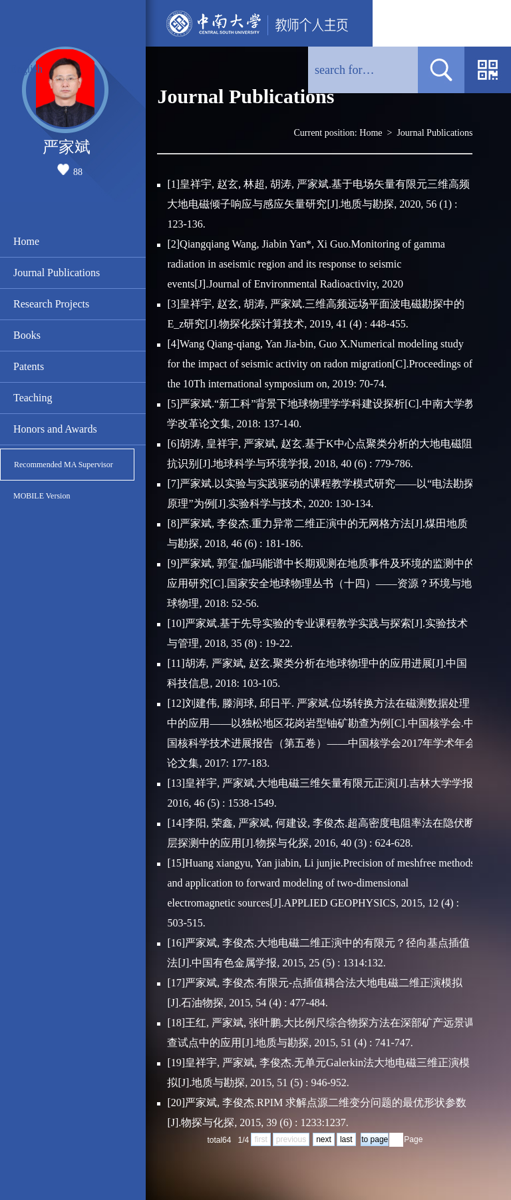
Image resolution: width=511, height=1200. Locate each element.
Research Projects (51, 303)
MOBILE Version (41, 495)
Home (26, 241)
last (346, 1139)
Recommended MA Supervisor (63, 464)
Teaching (32, 397)
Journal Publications (56, 272)
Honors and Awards (55, 429)
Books (27, 335)
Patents (28, 366)
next (323, 1139)
